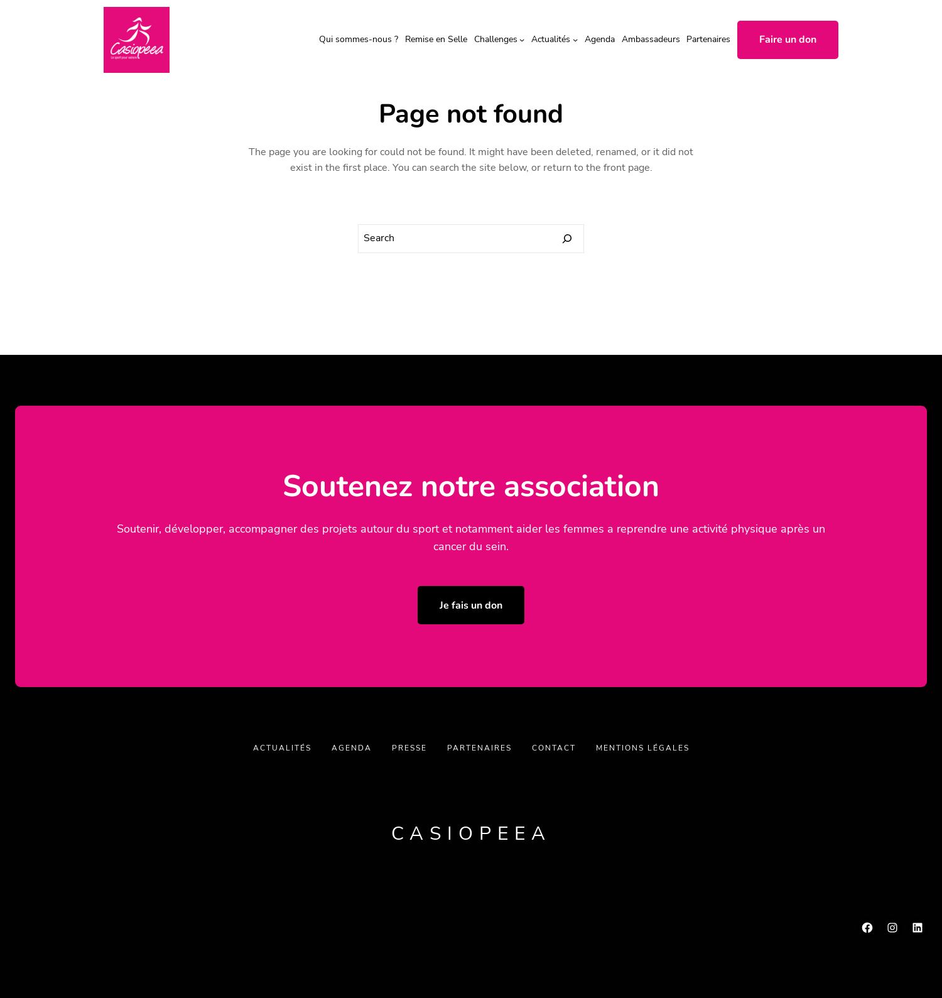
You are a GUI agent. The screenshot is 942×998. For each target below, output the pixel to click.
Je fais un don (471, 605)
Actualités (550, 39)
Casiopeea (471, 834)
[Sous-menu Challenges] (521, 39)
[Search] (567, 238)
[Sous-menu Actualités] (575, 39)
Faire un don (787, 39)
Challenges (495, 39)
